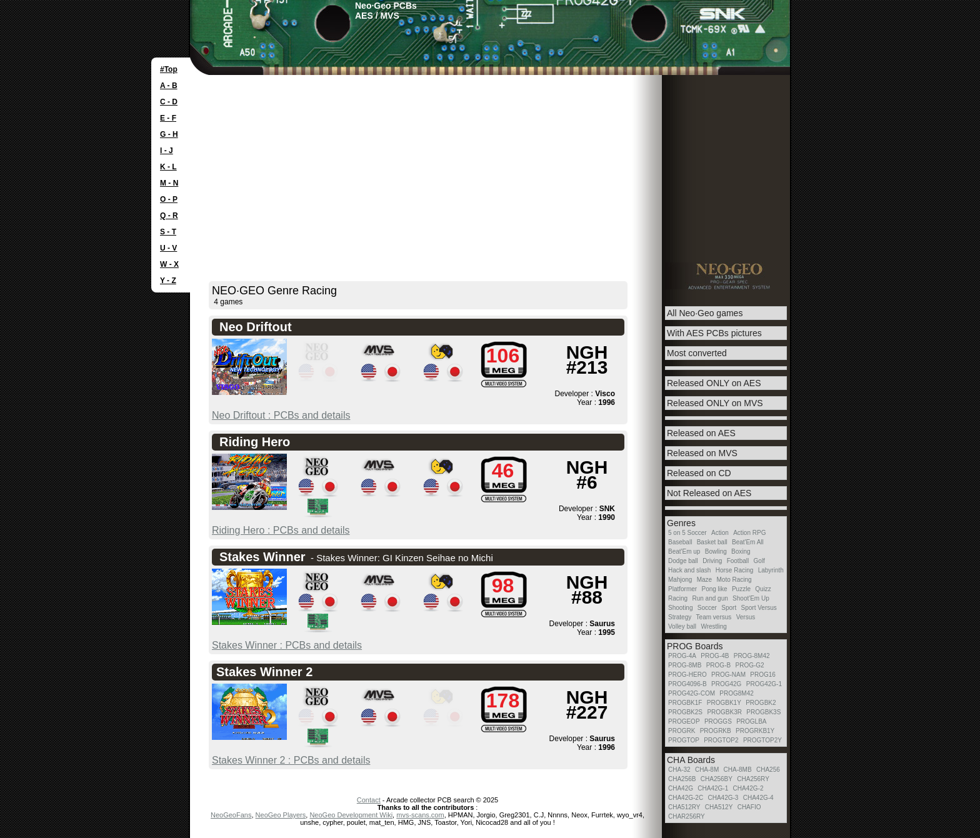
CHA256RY (753, 779)
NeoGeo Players (281, 815)
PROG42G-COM (691, 693)
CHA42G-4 (758, 797)
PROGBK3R (724, 712)
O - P (169, 199)
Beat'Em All (748, 542)
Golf (759, 560)
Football (738, 560)
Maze (704, 579)
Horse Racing (735, 570)
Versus (746, 617)
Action (720, 532)
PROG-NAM (728, 674)
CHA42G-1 (713, 788)
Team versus (714, 617)
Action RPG (749, 532)
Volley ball (682, 626)
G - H (169, 134)
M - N (169, 183)
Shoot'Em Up (750, 598)
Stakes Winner (262, 557)
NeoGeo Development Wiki (350, 815)
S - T (168, 231)
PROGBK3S (763, 712)
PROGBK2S (685, 712)
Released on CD (699, 473)
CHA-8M (707, 769)
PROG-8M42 (752, 655)
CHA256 (768, 769)
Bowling (716, 551)
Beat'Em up (684, 551)
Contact (369, 800)
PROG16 (763, 674)
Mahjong (680, 579)
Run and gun (710, 598)
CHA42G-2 (748, 788)
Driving (712, 560)
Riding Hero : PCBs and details (281, 530)
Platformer (682, 589)
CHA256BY (716, 779)
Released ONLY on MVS (715, 403)
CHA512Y (718, 807)
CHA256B (682, 779)
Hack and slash (689, 570)
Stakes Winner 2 (264, 672)
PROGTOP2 (721, 740)
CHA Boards (691, 760)
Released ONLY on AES (714, 383)
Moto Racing (734, 579)
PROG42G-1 (764, 684)
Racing (678, 598)
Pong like (714, 589)
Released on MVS (702, 453)
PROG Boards (694, 646)
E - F (168, 118)
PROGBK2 (761, 702)
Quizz (763, 589)
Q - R (169, 215)
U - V (168, 248)
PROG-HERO (687, 674)
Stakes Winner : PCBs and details (287, 645)
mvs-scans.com (420, 815)
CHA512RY (684, 807)
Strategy (679, 617)
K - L (168, 166)
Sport (728, 607)
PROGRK (681, 730)
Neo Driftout (255, 327)
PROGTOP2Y (762, 740)
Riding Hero (254, 442)
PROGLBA (751, 721)
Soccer (707, 607)
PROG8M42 (736, 693)
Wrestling (714, 626)
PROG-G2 (749, 665)
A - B (169, 85)
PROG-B (718, 665)
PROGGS (718, 721)
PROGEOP (684, 721)
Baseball (680, 542)
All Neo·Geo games (704, 313)
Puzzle (741, 589)
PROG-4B (715, 655)
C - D (169, 101)
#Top (169, 69)
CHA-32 (679, 769)
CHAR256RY (686, 816)
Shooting (680, 607)
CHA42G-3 (723, 797)
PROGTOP (683, 740)
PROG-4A (682, 655)
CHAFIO (749, 807)
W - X (169, 264)
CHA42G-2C (685, 797)
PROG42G (726, 684)
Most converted (697, 353)
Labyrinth (771, 570)
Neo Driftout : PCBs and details (281, 415)
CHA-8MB (738, 769)
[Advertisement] (490, 168)
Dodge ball (683, 560)
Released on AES (701, 433)
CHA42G (680, 788)
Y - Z (168, 280)
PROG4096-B (687, 684)
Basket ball (712, 542)
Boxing (741, 551)
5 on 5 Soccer (687, 532)
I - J (166, 150)
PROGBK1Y (724, 702)
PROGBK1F (685, 702)
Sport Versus (759, 607)
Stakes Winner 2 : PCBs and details (291, 760)
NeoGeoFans (231, 815)
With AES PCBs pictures (714, 333)
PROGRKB (715, 730)
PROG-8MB (684, 665)
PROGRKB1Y (755, 730)
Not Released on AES (709, 493)
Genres (681, 523)
